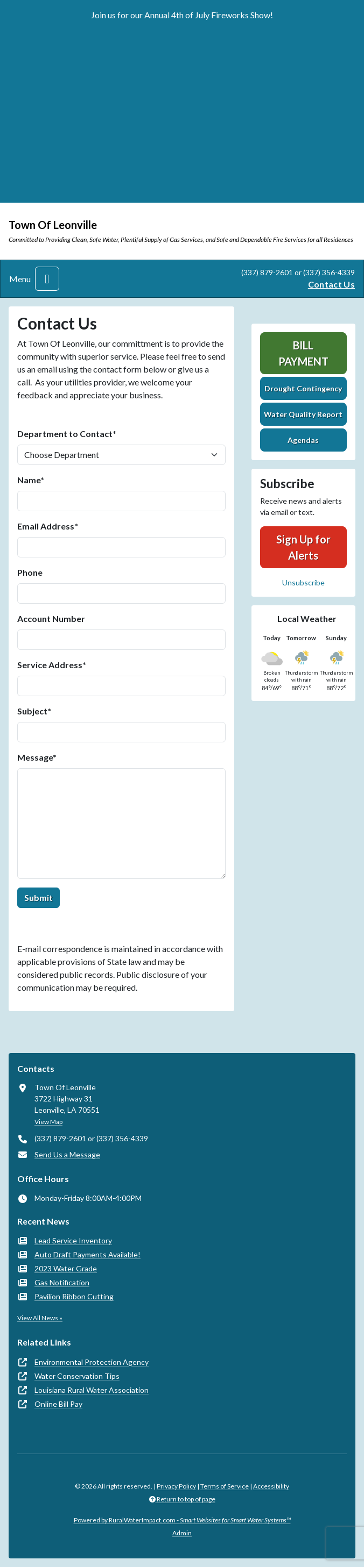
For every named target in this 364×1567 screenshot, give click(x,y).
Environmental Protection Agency (91, 1361)
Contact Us (331, 284)
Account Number (51, 618)
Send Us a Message (67, 1154)
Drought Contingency (303, 388)
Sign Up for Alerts (303, 547)
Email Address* (47, 526)
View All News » (39, 1318)
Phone (30, 572)
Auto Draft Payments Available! (87, 1254)
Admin (182, 1533)
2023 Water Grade (65, 1268)
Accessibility (271, 1486)
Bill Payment (303, 353)
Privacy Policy (176, 1486)
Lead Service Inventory (73, 1240)
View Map (48, 1122)
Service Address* (51, 665)
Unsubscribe (303, 582)
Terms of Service (224, 1486)
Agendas (303, 440)
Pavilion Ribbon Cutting (74, 1296)
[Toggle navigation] (47, 279)
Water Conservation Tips (77, 1375)
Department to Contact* (66, 433)
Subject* (34, 711)
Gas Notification (61, 1282)
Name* (30, 480)
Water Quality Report (303, 414)
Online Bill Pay (58, 1403)
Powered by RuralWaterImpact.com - (182, 1520)
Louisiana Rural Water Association (91, 1389)
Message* (37, 757)
